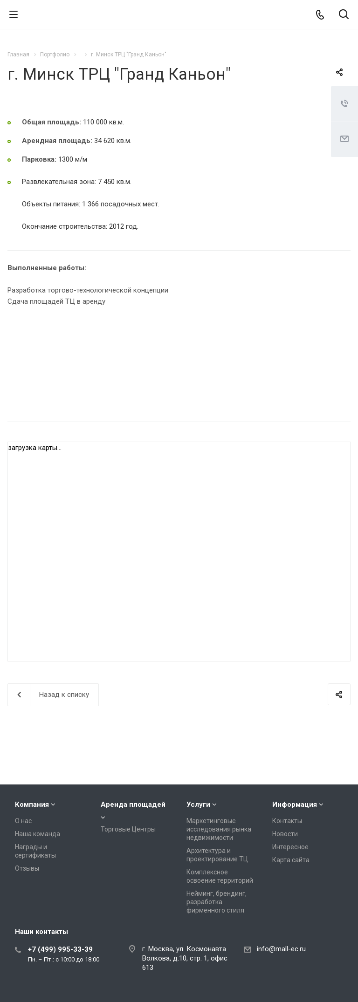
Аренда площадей (133, 804)
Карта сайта (291, 860)
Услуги (198, 804)
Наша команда (37, 834)
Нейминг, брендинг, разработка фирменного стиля (216, 902)
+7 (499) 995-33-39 (60, 949)
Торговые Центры (128, 829)
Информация (294, 804)
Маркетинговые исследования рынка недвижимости (218, 829)
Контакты (287, 821)
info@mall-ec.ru (281, 949)
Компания (32, 804)
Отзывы (27, 868)
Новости (285, 834)
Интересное (290, 847)
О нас (23, 821)
